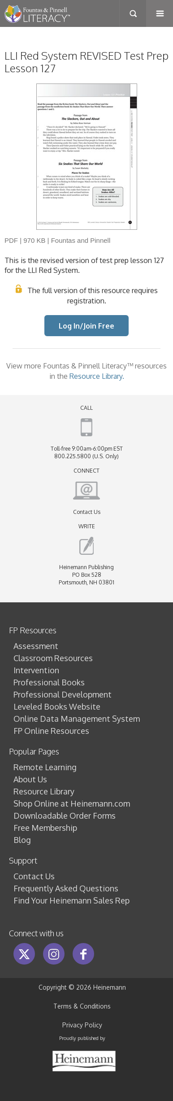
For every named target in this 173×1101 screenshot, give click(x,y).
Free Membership (45, 828)
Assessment (35, 646)
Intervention (36, 670)
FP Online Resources (51, 731)
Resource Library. (96, 376)
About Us (30, 779)
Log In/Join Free (86, 325)
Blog (22, 840)
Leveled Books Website (56, 706)
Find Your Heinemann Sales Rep (71, 900)
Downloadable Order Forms (64, 815)
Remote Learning (45, 767)
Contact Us (86, 512)
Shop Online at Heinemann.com (71, 803)
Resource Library (43, 791)
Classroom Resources (53, 658)
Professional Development (62, 694)
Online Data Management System (76, 719)
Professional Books (49, 682)
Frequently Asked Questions (65, 888)
